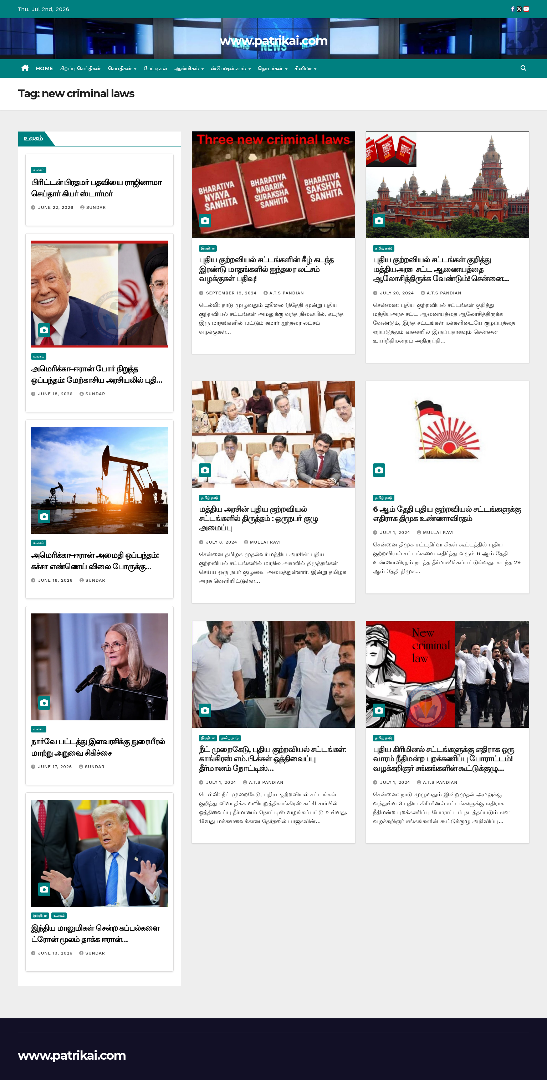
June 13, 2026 (56, 953)
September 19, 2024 (232, 292)
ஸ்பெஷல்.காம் (229, 68)
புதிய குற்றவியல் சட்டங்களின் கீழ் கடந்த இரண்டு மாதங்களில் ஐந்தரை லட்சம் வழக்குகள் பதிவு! (266, 269)
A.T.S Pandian (284, 292)
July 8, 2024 (222, 542)
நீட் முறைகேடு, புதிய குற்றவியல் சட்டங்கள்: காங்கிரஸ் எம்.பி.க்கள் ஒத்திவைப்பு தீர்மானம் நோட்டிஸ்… (272, 759)
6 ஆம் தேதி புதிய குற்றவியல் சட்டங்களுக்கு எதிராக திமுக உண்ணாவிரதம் (447, 513)
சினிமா (304, 68)
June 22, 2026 (56, 207)
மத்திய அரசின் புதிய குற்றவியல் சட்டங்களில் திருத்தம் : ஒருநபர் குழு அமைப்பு (258, 518)
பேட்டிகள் (156, 68)
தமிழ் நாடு (383, 248)
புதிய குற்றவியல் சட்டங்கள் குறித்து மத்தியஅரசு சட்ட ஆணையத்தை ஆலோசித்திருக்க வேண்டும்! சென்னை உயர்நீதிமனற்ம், (438, 274)
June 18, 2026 (56, 393)
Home (44, 68)
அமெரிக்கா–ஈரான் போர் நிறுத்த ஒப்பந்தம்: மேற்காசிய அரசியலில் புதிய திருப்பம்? (97, 380)
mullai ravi (262, 542)
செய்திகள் (120, 68)
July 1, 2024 (396, 532)
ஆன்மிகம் (187, 68)
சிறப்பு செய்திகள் (80, 68)
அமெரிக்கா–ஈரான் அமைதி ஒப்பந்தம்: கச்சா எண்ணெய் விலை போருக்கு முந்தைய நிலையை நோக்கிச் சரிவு (95, 566)
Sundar (93, 207)
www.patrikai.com (273, 40)
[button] (523, 68)
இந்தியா (40, 915)
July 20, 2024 (398, 292)
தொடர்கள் (271, 68)
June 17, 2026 (56, 766)
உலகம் (38, 170)
